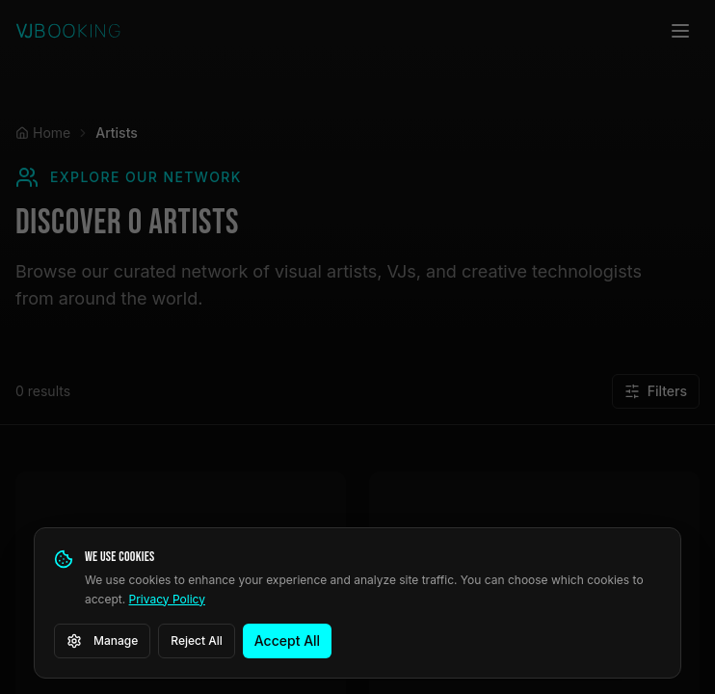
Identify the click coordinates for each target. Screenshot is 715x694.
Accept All (287, 640)
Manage (102, 641)
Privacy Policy (167, 599)
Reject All (197, 640)
